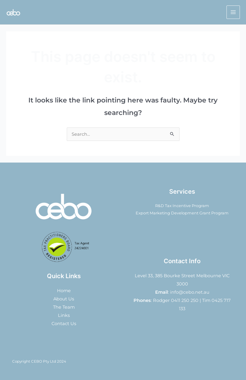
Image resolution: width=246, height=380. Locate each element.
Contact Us (64, 323)
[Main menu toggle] (233, 12)
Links (64, 315)
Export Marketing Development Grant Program (182, 213)
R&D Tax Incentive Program (182, 205)
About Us (63, 299)
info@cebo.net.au (189, 292)
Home (64, 290)
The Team (64, 307)
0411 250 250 (184, 300)
